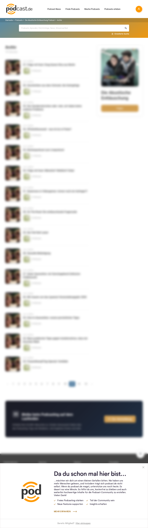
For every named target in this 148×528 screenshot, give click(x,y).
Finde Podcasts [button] (72, 9)
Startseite (9, 20)
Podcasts (19, 20)
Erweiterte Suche (122, 34)
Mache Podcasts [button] (92, 9)
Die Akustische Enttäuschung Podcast (40, 20)
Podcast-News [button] (54, 9)
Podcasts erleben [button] (112, 9)
